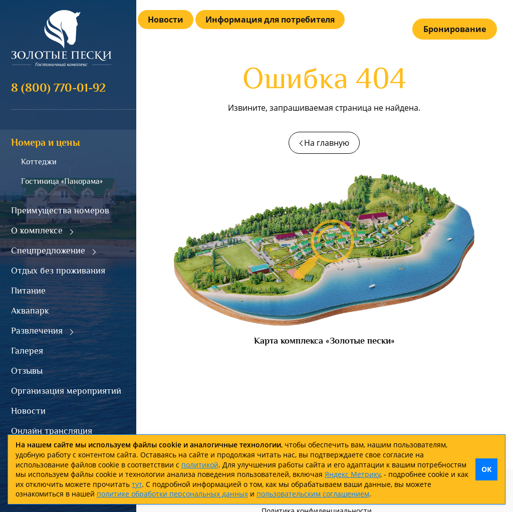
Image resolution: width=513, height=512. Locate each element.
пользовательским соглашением (312, 493)
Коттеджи (39, 161)
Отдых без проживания (58, 271)
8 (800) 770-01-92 (58, 87)
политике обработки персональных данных (172, 493)
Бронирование (454, 29)
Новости (28, 411)
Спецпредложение (48, 250)
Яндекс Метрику (352, 474)
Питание (28, 291)
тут (137, 484)
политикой (199, 464)
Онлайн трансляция (51, 431)
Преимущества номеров (60, 210)
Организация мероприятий (66, 391)
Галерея (27, 351)
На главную (326, 142)
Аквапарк (30, 311)
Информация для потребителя (270, 19)
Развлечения (37, 331)
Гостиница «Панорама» (62, 181)
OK (486, 469)
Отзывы (27, 371)
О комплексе (37, 230)
